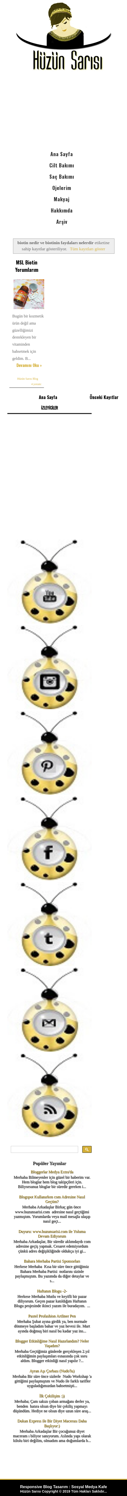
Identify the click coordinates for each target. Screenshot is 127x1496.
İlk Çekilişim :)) (52, 1396)
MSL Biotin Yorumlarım (26, 266)
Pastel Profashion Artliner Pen (52, 1316)
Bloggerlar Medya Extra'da (52, 1172)
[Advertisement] (63, 111)
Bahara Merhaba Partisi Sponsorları (52, 1261)
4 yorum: (36, 384)
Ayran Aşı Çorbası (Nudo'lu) (51, 1371)
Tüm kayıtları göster (87, 248)
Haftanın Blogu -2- (52, 1291)
